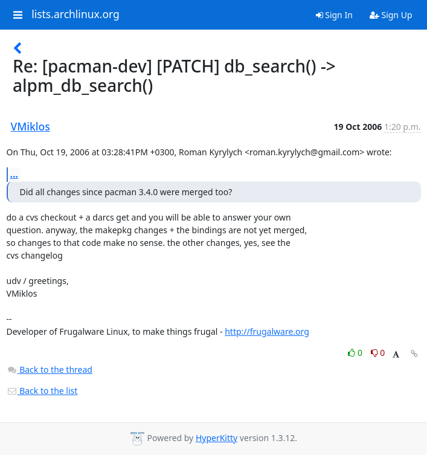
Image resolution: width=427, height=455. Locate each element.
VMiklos (30, 126)
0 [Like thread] (356, 352)
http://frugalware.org (267, 331)
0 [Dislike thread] (378, 352)
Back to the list (42, 390)
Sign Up (391, 15)
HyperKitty (216, 438)
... (14, 174)
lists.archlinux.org (75, 14)
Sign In (334, 15)
